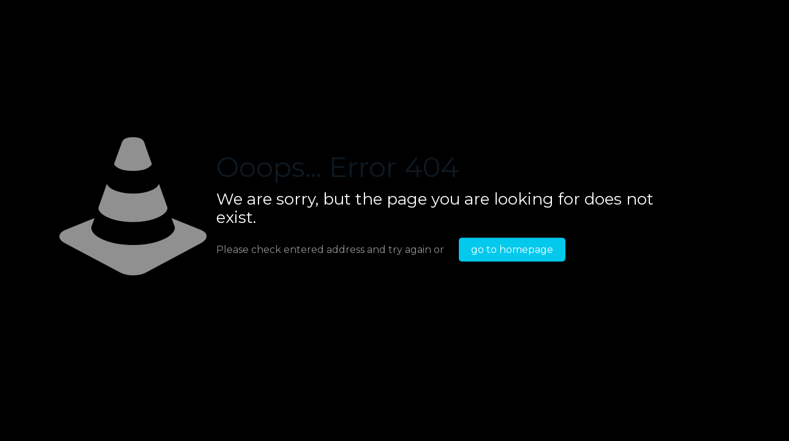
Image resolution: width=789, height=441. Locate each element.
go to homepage (512, 249)
